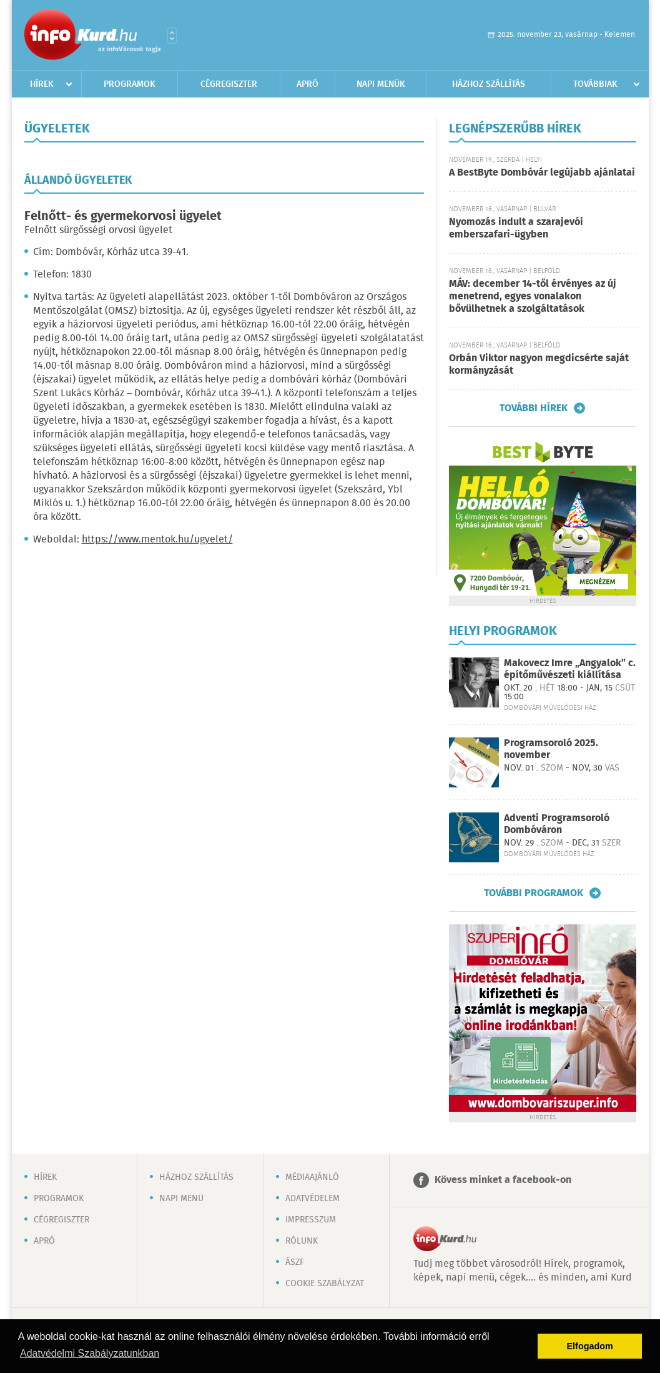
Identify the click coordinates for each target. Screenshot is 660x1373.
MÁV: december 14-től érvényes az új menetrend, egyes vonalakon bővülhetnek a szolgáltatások (532, 296)
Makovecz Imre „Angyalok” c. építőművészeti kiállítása (570, 669)
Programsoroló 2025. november (551, 749)
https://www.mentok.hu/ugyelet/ (157, 539)
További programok (533, 893)
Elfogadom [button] (590, 1346)
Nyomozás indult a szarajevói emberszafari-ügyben (516, 228)
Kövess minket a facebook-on (503, 1180)
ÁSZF (294, 1262)
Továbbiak (595, 84)
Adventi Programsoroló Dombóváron (556, 824)
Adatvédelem (312, 1199)
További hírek (534, 408)
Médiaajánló (312, 1177)
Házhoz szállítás (488, 84)
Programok (129, 84)
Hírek (42, 84)
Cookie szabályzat (324, 1284)
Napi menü (181, 1199)
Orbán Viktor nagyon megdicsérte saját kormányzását (539, 365)
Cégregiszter (228, 84)
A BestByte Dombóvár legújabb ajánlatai (542, 173)
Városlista (172, 35)
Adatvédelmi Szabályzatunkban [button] (89, 1353)
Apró (307, 84)
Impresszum (310, 1220)
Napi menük (381, 84)
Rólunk (301, 1241)
